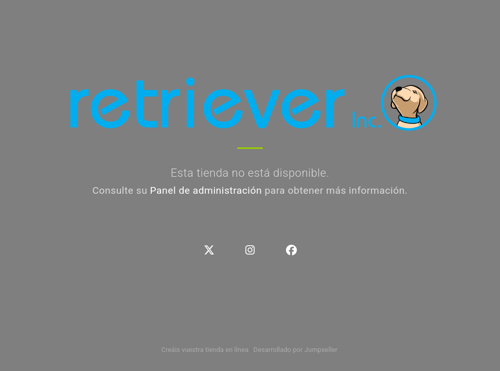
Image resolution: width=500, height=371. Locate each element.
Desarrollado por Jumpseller (295, 349)
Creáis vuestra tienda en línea (204, 349)
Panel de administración (206, 190)
